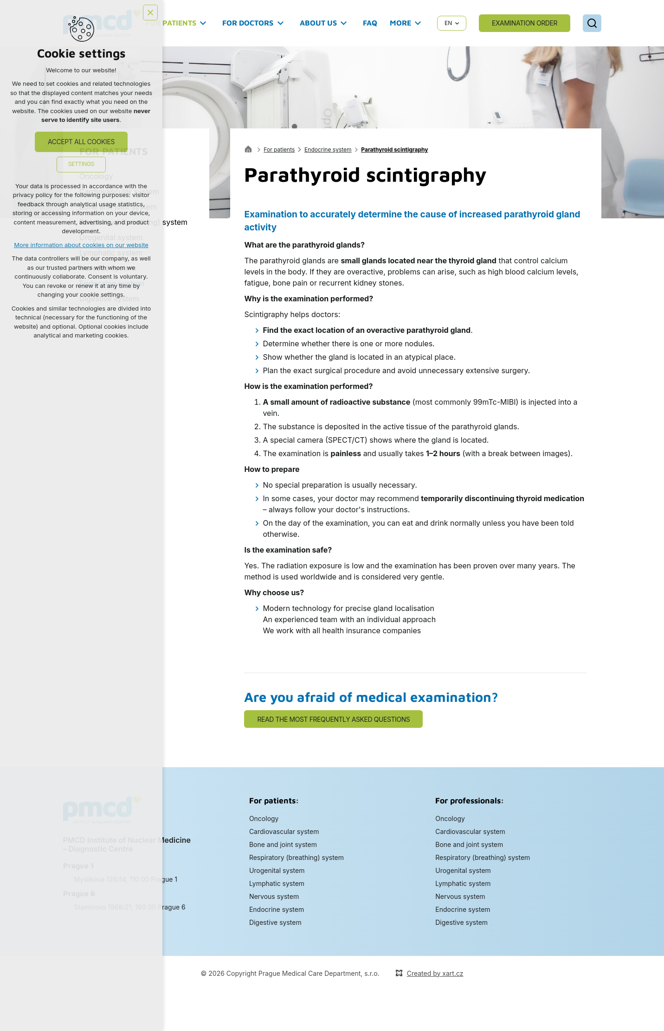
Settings (81, 163)
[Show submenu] (203, 23)
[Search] (592, 23)
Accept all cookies (81, 142)
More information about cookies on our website (81, 244)
